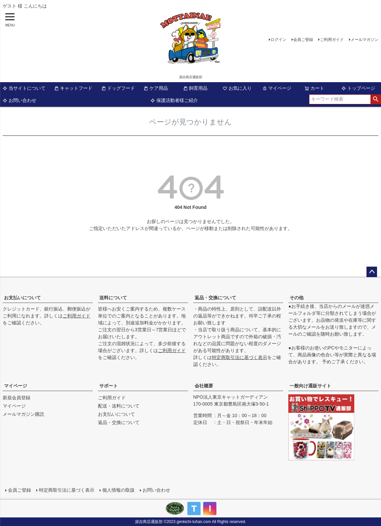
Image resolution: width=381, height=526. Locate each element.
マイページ (276, 88)
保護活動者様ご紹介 (174, 100)
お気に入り (237, 88)
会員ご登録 (303, 39)
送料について (113, 297)
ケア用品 (155, 88)
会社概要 (204, 385)
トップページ (358, 88)
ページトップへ (371, 272)
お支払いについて (22, 297)
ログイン (278, 39)
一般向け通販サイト (310, 385)
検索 (375, 99)
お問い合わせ (19, 100)
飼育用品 (195, 88)
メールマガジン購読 (23, 414)
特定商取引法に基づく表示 (239, 357)
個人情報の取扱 (118, 490)
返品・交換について (215, 297)
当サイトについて (24, 88)
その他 (296, 297)
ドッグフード (118, 88)
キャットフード (73, 88)
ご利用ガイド (332, 39)
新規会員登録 (16, 397)
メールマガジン (364, 39)
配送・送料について (119, 406)
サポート (108, 385)
